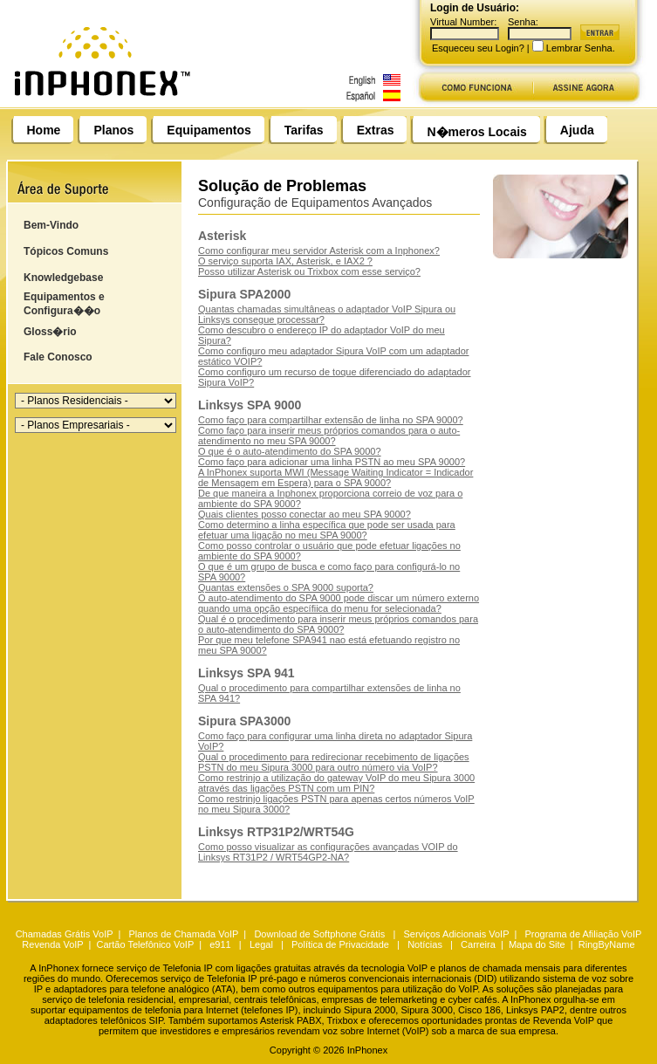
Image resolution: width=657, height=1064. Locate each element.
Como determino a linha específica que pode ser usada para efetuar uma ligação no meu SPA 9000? (326, 529)
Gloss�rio (50, 332)
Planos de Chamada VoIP (183, 934)
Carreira (478, 944)
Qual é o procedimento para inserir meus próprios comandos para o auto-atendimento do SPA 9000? (338, 624)
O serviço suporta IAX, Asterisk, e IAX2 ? (285, 261)
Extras (375, 130)
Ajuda (577, 130)
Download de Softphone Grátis (319, 934)
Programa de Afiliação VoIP (582, 934)
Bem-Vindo (51, 225)
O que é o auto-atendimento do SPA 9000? (289, 451)
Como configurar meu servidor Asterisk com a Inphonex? (319, 250)
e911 (219, 944)
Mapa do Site (537, 944)
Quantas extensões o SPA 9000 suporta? (285, 587)
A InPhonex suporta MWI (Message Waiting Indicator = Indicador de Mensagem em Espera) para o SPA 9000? (335, 477)
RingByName (606, 944)
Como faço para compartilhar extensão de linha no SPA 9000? (330, 420)
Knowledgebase (63, 277)
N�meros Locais (476, 132)
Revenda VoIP (52, 944)
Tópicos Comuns (66, 251)
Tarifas (304, 130)
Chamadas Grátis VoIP (64, 934)
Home (44, 130)
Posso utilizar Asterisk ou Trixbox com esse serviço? (309, 271)
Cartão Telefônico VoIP (146, 944)
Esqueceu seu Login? (478, 48)
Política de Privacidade (340, 944)
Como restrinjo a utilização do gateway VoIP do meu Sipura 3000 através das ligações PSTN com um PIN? (336, 782)
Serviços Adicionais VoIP (456, 934)
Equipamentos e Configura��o (64, 304)
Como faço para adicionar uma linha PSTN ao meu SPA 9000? (331, 461)
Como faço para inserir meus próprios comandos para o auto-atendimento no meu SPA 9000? (329, 435)
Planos (113, 130)
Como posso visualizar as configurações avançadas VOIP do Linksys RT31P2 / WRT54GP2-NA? (328, 851)
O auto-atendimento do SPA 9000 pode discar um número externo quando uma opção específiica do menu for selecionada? (338, 603)
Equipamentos (208, 130)
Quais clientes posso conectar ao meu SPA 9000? (304, 514)
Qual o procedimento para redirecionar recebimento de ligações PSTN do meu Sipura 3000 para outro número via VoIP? (333, 762)
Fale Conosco (58, 357)
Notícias (424, 944)
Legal (261, 944)
